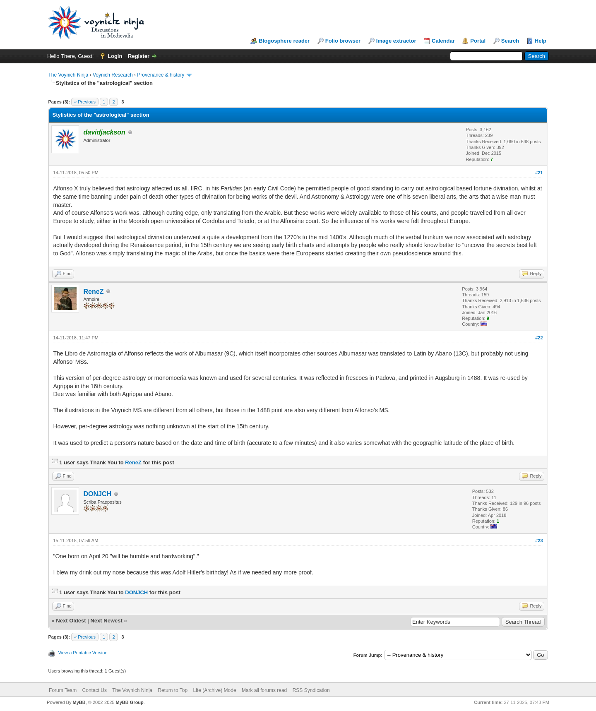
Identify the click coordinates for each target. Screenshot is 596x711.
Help (540, 41)
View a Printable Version (83, 652)
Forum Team (63, 690)
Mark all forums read (264, 690)
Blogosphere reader (284, 41)
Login (115, 56)
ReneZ (94, 291)
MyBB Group (130, 702)
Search (510, 41)
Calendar (443, 41)
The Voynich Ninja (68, 75)
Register (138, 56)
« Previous (85, 101)
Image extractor (396, 41)
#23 (539, 540)
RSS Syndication (311, 690)
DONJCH (98, 493)
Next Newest (106, 620)
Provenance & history (160, 75)
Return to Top (172, 690)
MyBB (78, 702)
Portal (477, 41)
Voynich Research (113, 75)
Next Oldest (71, 620)
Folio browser (342, 41)
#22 (539, 337)
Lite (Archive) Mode (214, 690)
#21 (539, 172)
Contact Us (94, 690)
